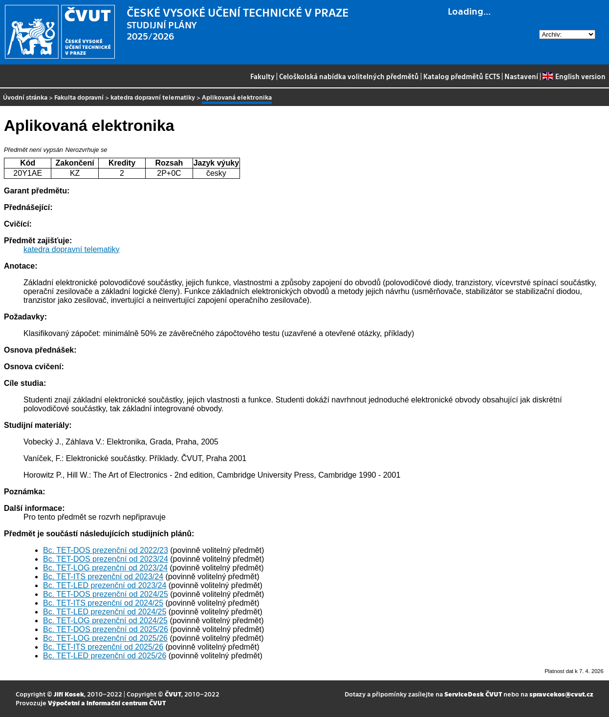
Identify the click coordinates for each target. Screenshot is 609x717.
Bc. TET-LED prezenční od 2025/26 (104, 656)
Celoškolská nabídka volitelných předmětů (349, 76)
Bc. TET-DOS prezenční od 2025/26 (105, 629)
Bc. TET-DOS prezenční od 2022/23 (105, 550)
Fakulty (262, 76)
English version (574, 76)
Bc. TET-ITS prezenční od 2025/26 (103, 647)
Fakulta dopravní (79, 97)
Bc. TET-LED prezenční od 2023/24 (104, 585)
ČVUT (173, 693)
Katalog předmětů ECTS (461, 76)
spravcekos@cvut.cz (561, 693)
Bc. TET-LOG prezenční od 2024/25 (105, 620)
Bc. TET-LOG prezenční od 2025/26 (105, 638)
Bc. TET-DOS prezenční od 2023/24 (105, 559)
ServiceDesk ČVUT (473, 693)
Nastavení (521, 76)
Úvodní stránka (25, 97)
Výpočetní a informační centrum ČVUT (107, 702)
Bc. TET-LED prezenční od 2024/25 (104, 612)
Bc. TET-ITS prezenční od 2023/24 (103, 576)
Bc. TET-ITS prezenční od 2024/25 (103, 603)
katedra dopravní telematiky (152, 97)
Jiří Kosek (69, 693)
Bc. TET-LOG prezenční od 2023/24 (105, 568)
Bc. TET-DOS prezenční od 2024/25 (105, 594)
